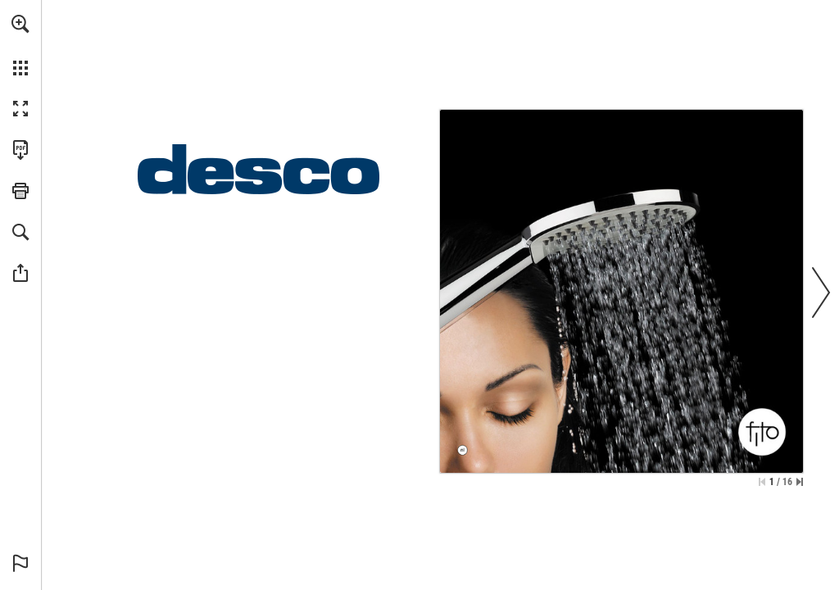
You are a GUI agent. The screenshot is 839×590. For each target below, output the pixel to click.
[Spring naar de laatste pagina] (799, 482)
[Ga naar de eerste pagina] (762, 482)
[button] (20, 23)
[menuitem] (20, 45)
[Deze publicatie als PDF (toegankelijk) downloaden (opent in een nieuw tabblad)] (20, 149)
